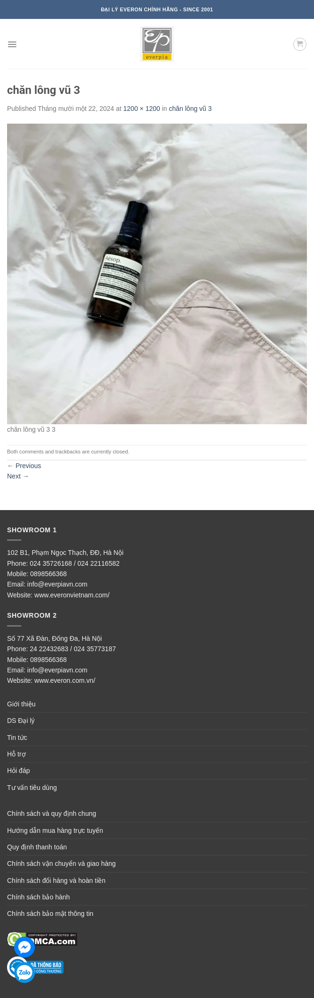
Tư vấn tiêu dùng (32, 787)
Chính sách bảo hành (38, 897)
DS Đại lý (21, 720)
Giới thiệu (21, 704)
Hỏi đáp (18, 770)
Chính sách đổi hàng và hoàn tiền (56, 880)
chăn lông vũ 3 (190, 108)
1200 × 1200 (141, 108)
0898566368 (48, 574)
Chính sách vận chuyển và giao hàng (61, 863)
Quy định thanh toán (37, 847)
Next (18, 476)
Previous (24, 466)
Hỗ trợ (16, 754)
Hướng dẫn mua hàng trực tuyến (55, 830)
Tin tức (17, 737)
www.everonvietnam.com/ (72, 595)
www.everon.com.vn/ (64, 680)
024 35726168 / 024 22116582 (75, 563)
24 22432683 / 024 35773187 (73, 649)
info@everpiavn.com (57, 584)
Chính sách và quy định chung (51, 813)
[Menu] (12, 44)
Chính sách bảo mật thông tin (50, 913)
